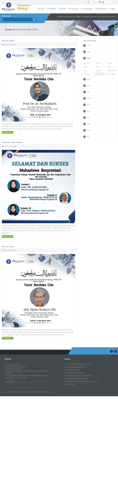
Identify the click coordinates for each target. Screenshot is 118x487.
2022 (88, 85)
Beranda (41, 9)
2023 (88, 79)
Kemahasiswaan (101, 9)
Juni (109, 67)
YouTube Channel (41, 382)
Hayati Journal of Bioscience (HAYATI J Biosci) (82, 381)
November (99, 74)
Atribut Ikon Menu (72, 370)
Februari (99, 63)
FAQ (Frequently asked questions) (78, 364)
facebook (111, 351)
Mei (97, 67)
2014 (88, 137)
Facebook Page (20, 382)
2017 (88, 117)
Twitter (51, 382)
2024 (88, 58)
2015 (88, 130)
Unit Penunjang (87, 9)
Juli (85, 70)
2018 (88, 111)
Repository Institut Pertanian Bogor (79, 376)
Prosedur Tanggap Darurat (76, 367)
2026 (88, 45)
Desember (111, 74)
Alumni (112, 9)
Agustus (99, 70)
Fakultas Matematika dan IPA (76, 378)
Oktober (87, 74)
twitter (115, 351)
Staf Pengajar (73, 9)
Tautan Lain (70, 384)
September (112, 70)
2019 (88, 105)
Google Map (9, 380)
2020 (88, 98)
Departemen (51, 9)
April (85, 67)
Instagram (30, 382)
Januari (86, 63)
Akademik (62, 9)
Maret (110, 63)
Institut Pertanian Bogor (75, 373)
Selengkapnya (7, 132)
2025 (88, 52)
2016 (88, 124)
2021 (88, 92)
